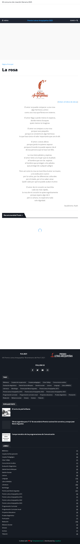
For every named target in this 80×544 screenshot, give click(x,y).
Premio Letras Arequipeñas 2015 (49, 388)
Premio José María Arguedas (28, 388)
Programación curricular (10, 395)
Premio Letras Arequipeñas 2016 (12, 392)
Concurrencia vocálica (59, 382)
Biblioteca (6, 382)
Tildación (40, 398)
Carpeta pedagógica (34, 382)
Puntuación (72, 395)
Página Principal (7, 64)
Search (73, 20)
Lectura (49, 385)
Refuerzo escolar (16, 398)
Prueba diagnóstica (60, 395)
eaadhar (58, 541)
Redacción (6, 398)
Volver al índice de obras (67, 102)
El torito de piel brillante (21, 409)
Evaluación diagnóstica (9, 385)
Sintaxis (26, 398)
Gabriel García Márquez (26, 385)
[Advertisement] (40, 11)
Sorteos (33, 398)
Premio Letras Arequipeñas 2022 (34, 392)
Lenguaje (56, 385)
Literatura (6, 388)
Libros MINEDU (66, 385)
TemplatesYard (37, 541)
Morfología (14, 388)
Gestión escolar (40, 385)
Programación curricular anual (29, 395)
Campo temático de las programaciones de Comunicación (33, 434)
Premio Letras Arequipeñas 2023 (56, 392)
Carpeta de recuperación (18, 382)
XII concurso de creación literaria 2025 (17, 2)
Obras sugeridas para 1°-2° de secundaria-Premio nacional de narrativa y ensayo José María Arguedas (43, 423)
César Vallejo (47, 382)
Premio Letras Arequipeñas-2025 (40, 20)
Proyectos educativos (46, 395)
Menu (6, 20)
